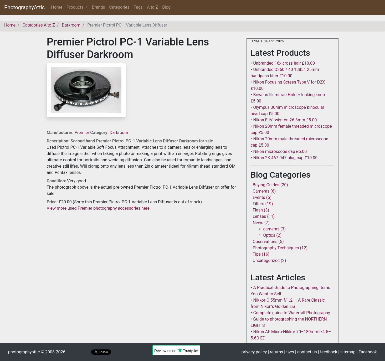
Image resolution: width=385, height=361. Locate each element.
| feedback (327, 351)
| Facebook (367, 351)
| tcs (289, 351)
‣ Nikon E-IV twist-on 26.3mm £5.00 (284, 119)
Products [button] (75, 7)
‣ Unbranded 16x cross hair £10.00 (283, 63)
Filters (258, 203)
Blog (166, 7)
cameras (271, 228)
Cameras (261, 191)
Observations (265, 241)
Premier (82, 132)
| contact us (306, 351)
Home (57, 7)
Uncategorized (266, 260)
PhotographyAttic (24, 7)
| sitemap (346, 351)
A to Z (152, 7)
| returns (275, 351)
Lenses (259, 216)
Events (259, 197)
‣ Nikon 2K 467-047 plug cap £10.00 (284, 157)
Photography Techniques (276, 247)
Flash (258, 210)
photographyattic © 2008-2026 (36, 351)
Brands (98, 7)
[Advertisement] (143, 248)
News (258, 222)
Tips (257, 254)
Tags (138, 7)
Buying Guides (266, 184)
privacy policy (254, 351)
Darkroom (119, 132)
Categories (119, 7)
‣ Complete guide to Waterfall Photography (290, 312)
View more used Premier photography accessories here (98, 208)
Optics (269, 235)
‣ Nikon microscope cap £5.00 (279, 151)
